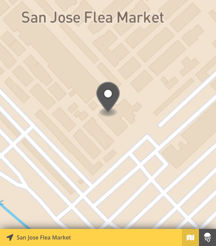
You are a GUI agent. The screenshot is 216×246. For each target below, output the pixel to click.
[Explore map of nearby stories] (108, 114)
